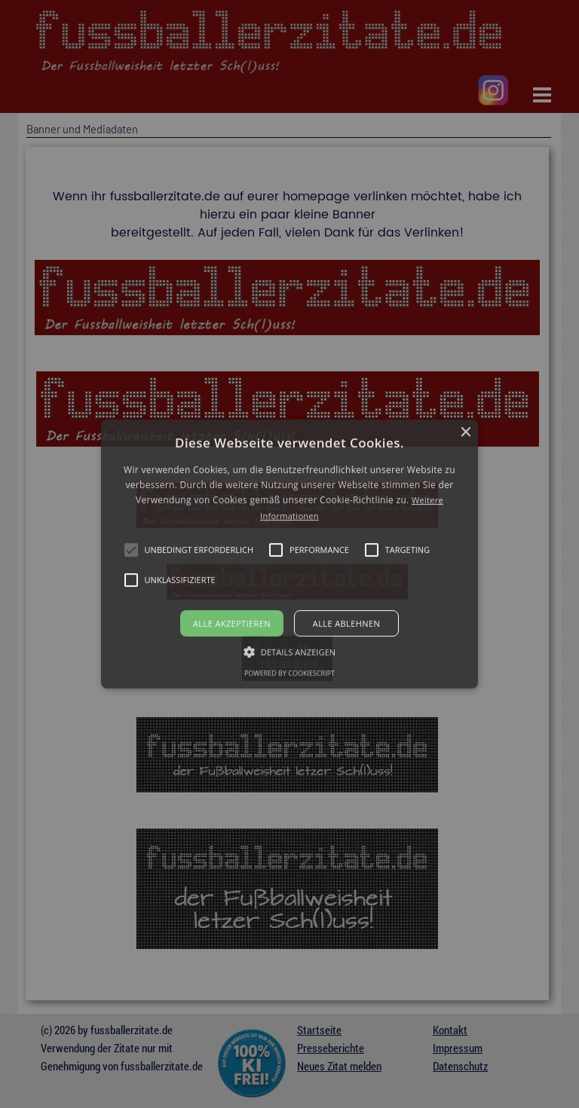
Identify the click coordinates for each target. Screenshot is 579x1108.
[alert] (289, 554)
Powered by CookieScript (289, 673)
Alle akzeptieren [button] (232, 623)
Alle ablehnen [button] (346, 623)
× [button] (464, 432)
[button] (290, 554)
